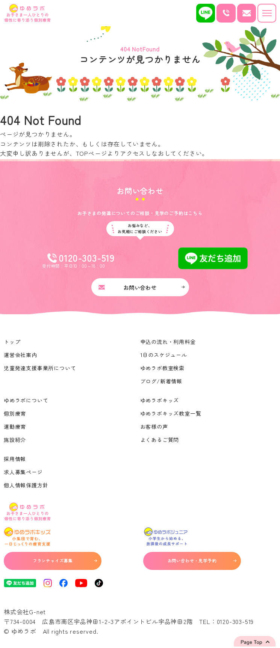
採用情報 (15, 459)
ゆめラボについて (26, 400)
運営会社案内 (20, 355)
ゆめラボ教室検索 (162, 368)
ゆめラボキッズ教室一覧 (170, 413)
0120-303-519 (235, 621)
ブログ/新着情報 (161, 381)
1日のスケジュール (163, 355)
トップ (12, 341)
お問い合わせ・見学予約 (202, 561)
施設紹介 (15, 439)
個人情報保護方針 (26, 485)
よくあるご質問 (159, 439)
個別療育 (15, 413)
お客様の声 (154, 426)
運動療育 (15, 426)
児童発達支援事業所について (40, 368)
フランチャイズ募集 (65, 561)
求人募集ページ (23, 472)
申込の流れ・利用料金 (168, 341)
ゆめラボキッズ (159, 400)
